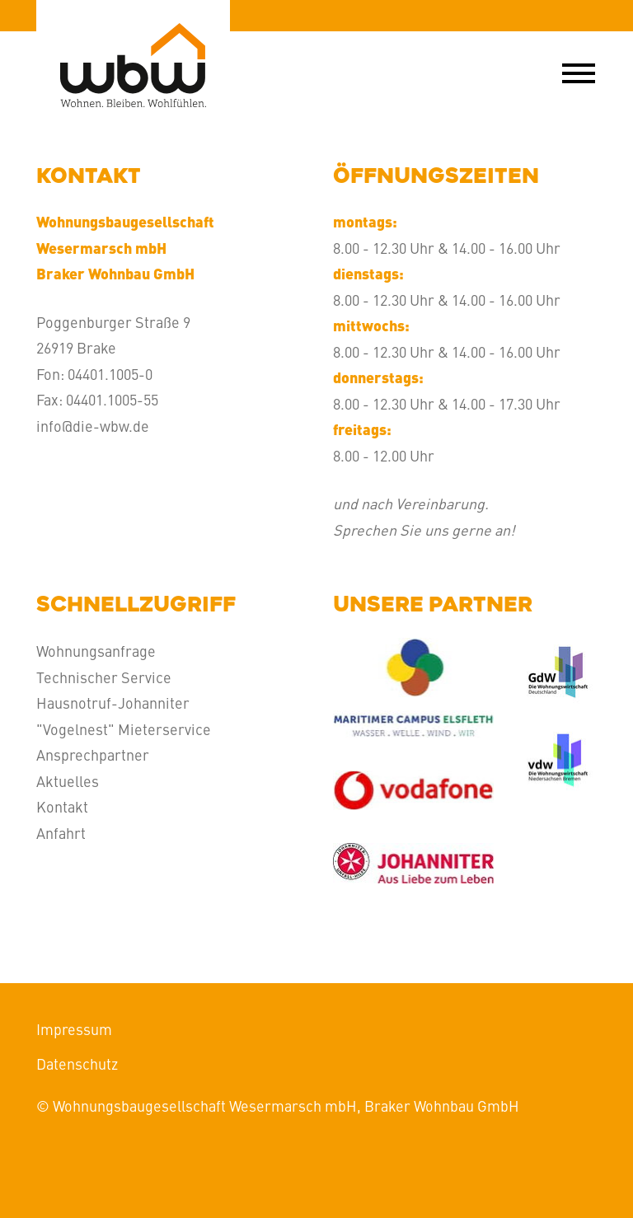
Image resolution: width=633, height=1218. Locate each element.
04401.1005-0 (110, 373)
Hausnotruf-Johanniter (113, 702)
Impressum (74, 1029)
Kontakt (62, 806)
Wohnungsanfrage (96, 650)
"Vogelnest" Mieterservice (123, 729)
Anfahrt (61, 832)
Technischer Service (103, 677)
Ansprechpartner (92, 754)
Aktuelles (67, 781)
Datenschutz (77, 1063)
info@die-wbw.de (92, 425)
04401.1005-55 (112, 399)
